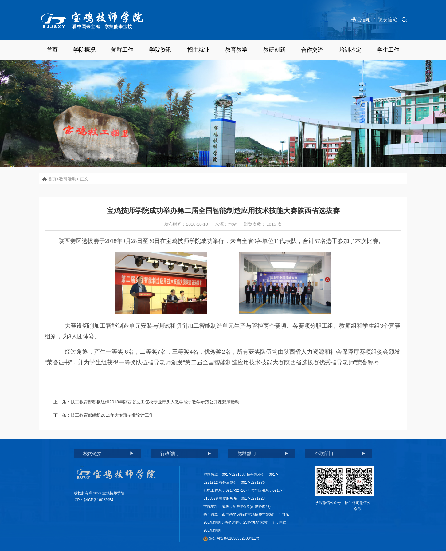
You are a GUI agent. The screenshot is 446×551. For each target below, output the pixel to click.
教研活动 (67, 178)
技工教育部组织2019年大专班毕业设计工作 (112, 415)
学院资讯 (160, 50)
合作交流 (312, 50)
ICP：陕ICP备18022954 (93, 500)
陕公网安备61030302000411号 (231, 538)
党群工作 (122, 50)
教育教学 (236, 50)
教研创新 (274, 50)
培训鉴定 (350, 50)
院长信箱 (387, 19)
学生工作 (388, 50)
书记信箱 (361, 19)
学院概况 (84, 50)
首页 (52, 50)
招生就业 (198, 50)
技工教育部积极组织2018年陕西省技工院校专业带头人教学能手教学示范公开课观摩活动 (155, 401)
